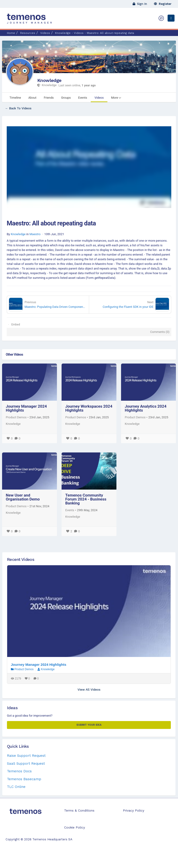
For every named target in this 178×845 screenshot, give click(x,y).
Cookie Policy (74, 827)
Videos (45, 33)
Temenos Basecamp (24, 779)
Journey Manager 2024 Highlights (26, 408)
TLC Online (16, 787)
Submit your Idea (88, 724)
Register (163, 4)
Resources (27, 33)
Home (11, 33)
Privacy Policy (133, 810)
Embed (15, 324)
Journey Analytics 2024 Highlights (145, 408)
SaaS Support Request (26, 763)
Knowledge (49, 80)
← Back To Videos (18, 108)
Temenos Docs (19, 771)
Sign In (140, 4)
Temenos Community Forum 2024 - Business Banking (85, 499)
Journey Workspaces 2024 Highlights (88, 408)
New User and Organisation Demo (23, 497)
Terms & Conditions (79, 810)
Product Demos (16, 417)
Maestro (35, 234)
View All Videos (89, 689)
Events (69, 510)
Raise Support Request (26, 756)
